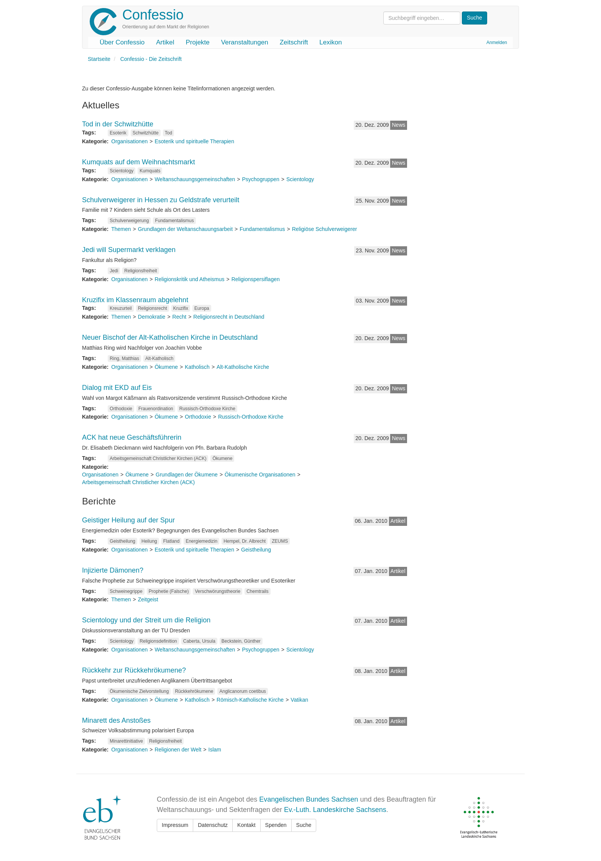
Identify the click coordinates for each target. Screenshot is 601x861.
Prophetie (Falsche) (169, 591)
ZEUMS (280, 541)
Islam (215, 749)
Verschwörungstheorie (217, 591)
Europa (201, 308)
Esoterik (118, 133)
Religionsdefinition (158, 641)
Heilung (149, 541)
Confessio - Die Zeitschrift (151, 59)
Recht (179, 317)
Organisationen (129, 141)
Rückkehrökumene (194, 691)
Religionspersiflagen (256, 279)
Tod (168, 133)
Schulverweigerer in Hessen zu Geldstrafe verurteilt (160, 200)
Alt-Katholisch (159, 358)
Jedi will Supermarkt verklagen (129, 250)
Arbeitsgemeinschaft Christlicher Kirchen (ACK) (158, 458)
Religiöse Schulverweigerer (324, 229)
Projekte (197, 42)
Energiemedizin (201, 541)
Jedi (114, 270)
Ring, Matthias (124, 358)
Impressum (175, 825)
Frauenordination (155, 408)
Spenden (276, 825)
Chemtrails (257, 591)
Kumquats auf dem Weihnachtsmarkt (138, 162)
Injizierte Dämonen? (112, 570)
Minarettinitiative (126, 741)
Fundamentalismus (174, 220)
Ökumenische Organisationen (260, 474)
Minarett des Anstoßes (116, 720)
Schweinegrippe (126, 591)
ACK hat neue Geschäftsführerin (131, 437)
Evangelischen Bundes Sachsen (308, 799)
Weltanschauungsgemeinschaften (194, 179)
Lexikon (330, 42)
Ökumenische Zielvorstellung (139, 691)
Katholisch (197, 367)
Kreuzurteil (120, 308)
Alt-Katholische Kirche (243, 367)
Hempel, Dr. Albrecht (244, 541)
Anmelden (496, 42)
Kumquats (150, 171)
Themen (121, 229)
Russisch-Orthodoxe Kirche (207, 408)
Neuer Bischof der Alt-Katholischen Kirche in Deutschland (170, 337)
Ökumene (166, 367)
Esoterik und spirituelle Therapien (194, 141)
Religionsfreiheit (140, 270)
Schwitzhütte (146, 133)
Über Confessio (122, 42)
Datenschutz (213, 825)
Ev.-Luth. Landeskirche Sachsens (335, 810)
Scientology (121, 171)
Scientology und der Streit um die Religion (146, 620)
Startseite (99, 59)
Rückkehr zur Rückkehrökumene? (134, 670)
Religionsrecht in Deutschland (228, 317)
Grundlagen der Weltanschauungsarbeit (185, 229)
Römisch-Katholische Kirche (250, 700)
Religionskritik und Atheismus (189, 279)
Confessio (153, 15)
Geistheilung (122, 541)
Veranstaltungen (244, 42)
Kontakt (246, 825)
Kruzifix (180, 308)
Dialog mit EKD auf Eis (117, 387)
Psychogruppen (260, 179)
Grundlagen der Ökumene (187, 474)
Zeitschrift (294, 42)
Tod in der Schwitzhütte (117, 124)
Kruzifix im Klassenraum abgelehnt (135, 300)
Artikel (165, 42)
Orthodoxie (121, 408)
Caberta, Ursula (199, 641)
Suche (304, 825)
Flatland (171, 541)
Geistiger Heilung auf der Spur (128, 520)
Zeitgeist (148, 599)
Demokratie (152, 317)
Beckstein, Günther (241, 641)
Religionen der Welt (177, 749)
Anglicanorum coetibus (242, 691)
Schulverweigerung (129, 220)
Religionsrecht (152, 308)
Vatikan (299, 700)
